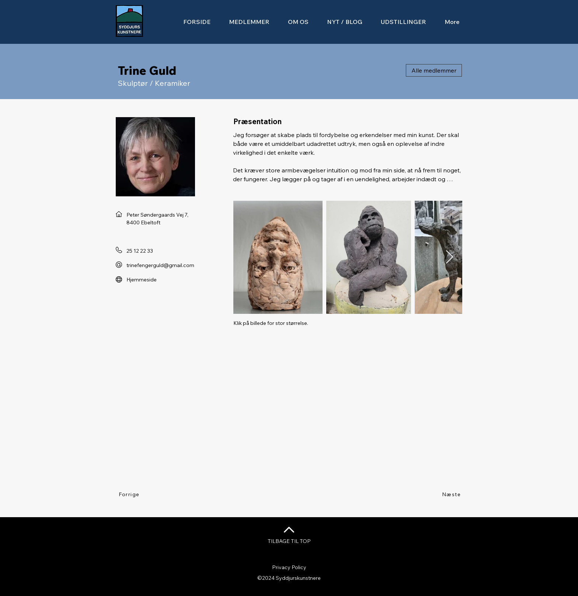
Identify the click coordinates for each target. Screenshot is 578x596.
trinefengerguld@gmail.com (160, 265)
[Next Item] (449, 257)
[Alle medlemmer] (434, 70)
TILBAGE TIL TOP (289, 541)
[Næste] (451, 494)
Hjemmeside (141, 279)
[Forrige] (130, 494)
